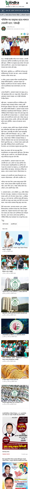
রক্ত (20, 10)
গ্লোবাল (12, 10)
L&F (22, 10)
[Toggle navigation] (3, 10)
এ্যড (25, 10)
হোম (7, 10)
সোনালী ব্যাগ (14, 224)
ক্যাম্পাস (17, 10)
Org (28, 10)
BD (9, 10)
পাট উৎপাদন (5, 224)
